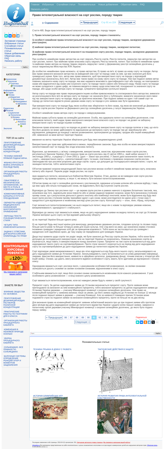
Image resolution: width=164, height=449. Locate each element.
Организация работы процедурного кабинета (15, 173)
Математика (18, 99)
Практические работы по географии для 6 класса (15, 314)
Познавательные (86, 4)
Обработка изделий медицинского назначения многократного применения (14, 207)
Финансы (22, 122)
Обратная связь (13, 56)
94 (111, 317)
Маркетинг (15, 97)
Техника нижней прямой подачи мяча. (15, 157)
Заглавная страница (15, 41)
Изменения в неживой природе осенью (13, 331)
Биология (12, 81)
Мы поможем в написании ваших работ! (15, 273)
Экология (7, 128)
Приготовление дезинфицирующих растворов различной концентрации (14, 147)
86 (65, 317)
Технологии (16, 115)
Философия (20, 119)
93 (105, 317)
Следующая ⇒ (127, 22)
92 (100, 317)
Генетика (15, 83)
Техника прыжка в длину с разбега (52, 349)
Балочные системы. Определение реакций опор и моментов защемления (14, 360)
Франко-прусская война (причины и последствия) (13, 165)
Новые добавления (15, 53)
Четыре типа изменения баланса (14, 226)
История (9, 93)
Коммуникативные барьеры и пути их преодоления (13, 196)
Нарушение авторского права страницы (90, 442)
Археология (11, 79)
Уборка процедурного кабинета (11, 340)
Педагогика (8, 108)
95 (117, 317)
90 (88, 317)
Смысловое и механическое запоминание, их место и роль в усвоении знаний (13, 184)
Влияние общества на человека (14, 293)
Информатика (9, 90)
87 (71, 317)
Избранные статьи (14, 43)
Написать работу (13, 61)
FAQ (7, 58)
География (18, 86)
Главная (35, 4)
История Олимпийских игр (48, 396)
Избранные (48, 4)
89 (83, 317)
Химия (23, 124)
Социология (13, 113)
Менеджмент (21, 101)
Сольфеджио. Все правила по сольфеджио (13, 349)
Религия (9, 110)
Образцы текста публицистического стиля (14, 218)
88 (77, 317)
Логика (11, 95)
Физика (16, 117)
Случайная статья (14, 46)
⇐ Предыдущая (89, 22)
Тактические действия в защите (115, 349)
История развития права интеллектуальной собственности (121, 397)
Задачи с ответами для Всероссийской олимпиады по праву (15, 233)
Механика (22, 104)
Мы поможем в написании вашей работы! (116, 442)
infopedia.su (36, 445)
